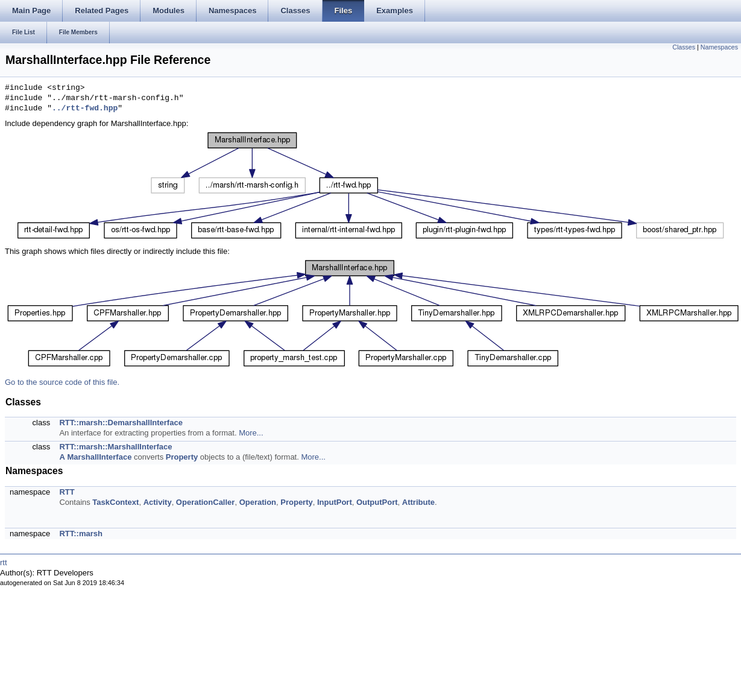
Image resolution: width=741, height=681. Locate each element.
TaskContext (115, 502)
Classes (683, 47)
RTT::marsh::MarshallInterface (115, 446)
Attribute (418, 502)
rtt (3, 562)
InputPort (334, 502)
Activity (157, 502)
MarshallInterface (99, 456)
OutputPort (377, 502)
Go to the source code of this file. (62, 382)
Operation (257, 502)
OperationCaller (205, 502)
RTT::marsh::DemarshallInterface (120, 422)
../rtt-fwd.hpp (85, 108)
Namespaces (719, 47)
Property (182, 456)
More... (251, 432)
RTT (66, 491)
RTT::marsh (80, 533)
